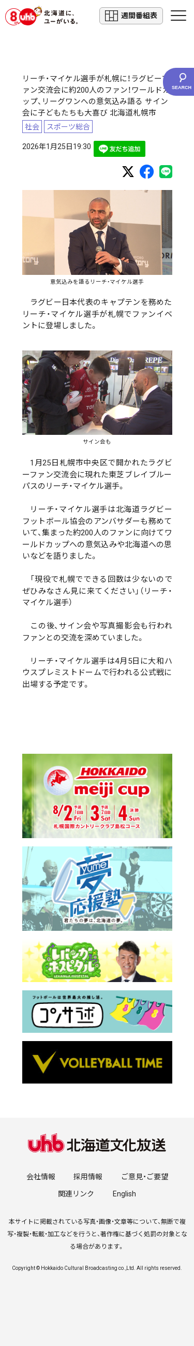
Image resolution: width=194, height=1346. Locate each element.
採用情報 (87, 1177)
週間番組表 (131, 15)
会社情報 (40, 1177)
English (124, 1194)
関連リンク (76, 1194)
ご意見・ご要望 (144, 1177)
